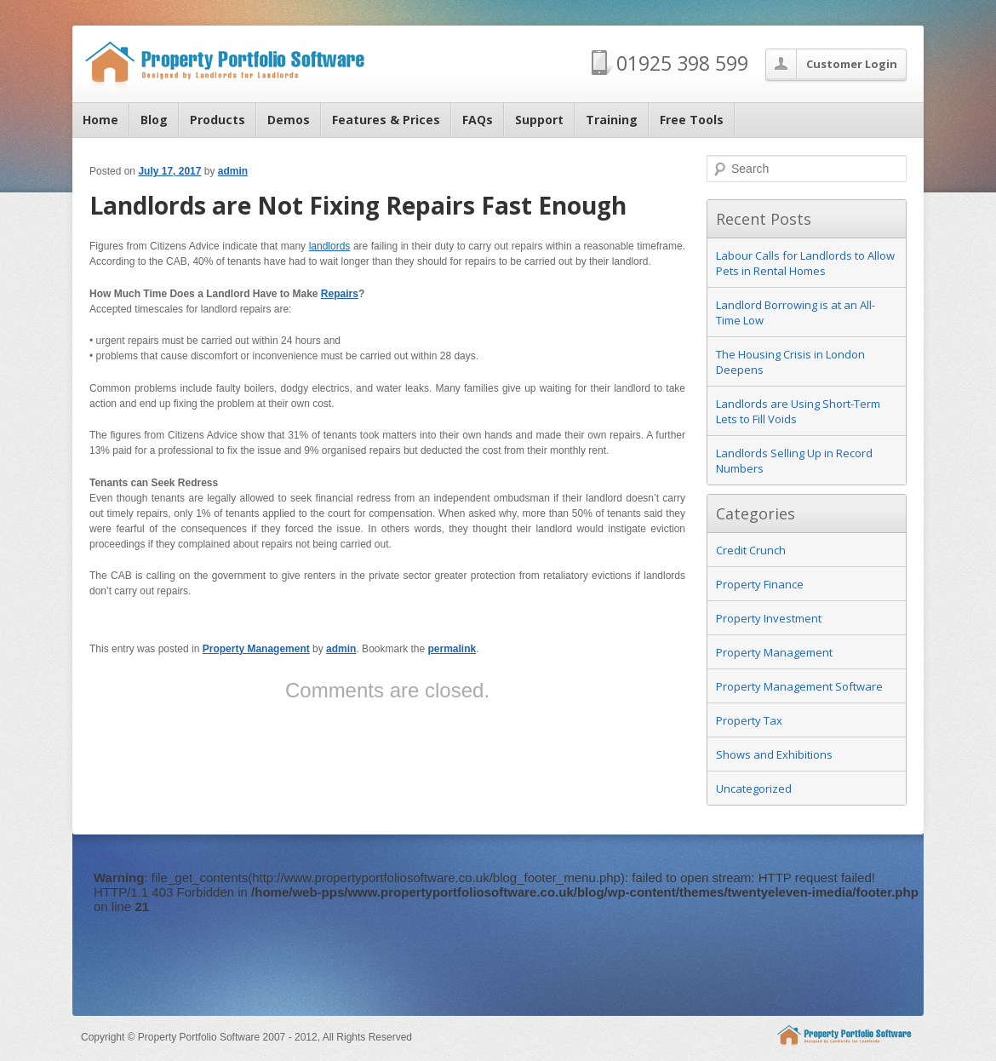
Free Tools (692, 120)
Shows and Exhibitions (774, 754)
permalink (452, 649)
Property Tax (749, 720)
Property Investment (768, 618)
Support (539, 120)
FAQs (477, 120)
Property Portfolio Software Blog (224, 62)
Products (217, 120)
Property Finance (760, 584)
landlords (330, 246)
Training (612, 120)
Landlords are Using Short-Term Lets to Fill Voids (798, 411)
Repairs (339, 294)
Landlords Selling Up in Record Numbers (794, 460)
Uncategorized (754, 788)
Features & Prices (386, 120)
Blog (154, 120)
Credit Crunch (751, 550)
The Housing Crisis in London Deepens (790, 362)
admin (233, 171)
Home (100, 120)
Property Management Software (799, 686)
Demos (288, 120)
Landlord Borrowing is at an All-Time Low (795, 312)
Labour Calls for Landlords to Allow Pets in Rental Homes (805, 263)
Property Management (256, 649)
